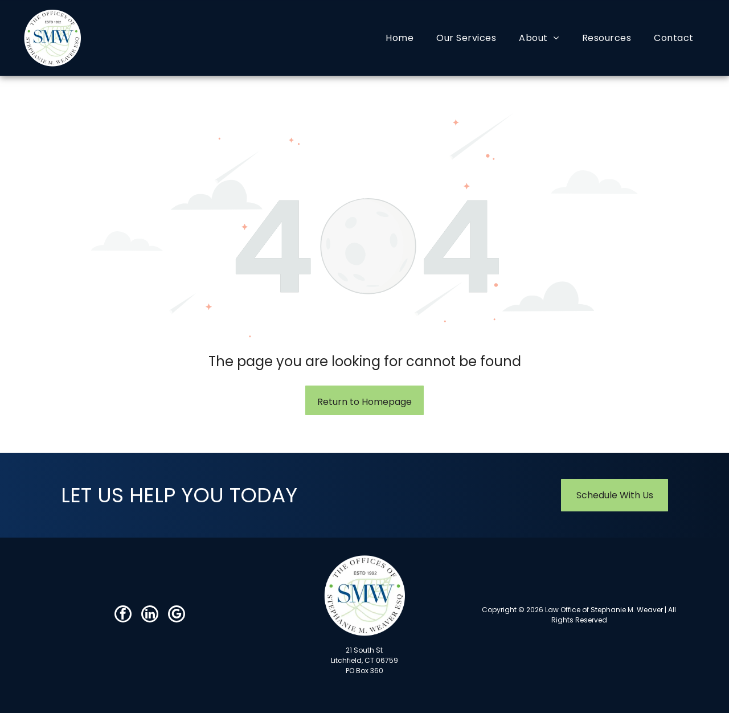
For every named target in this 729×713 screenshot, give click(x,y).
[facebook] (123, 615)
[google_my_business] (176, 615)
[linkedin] (149, 615)
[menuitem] (399, 38)
